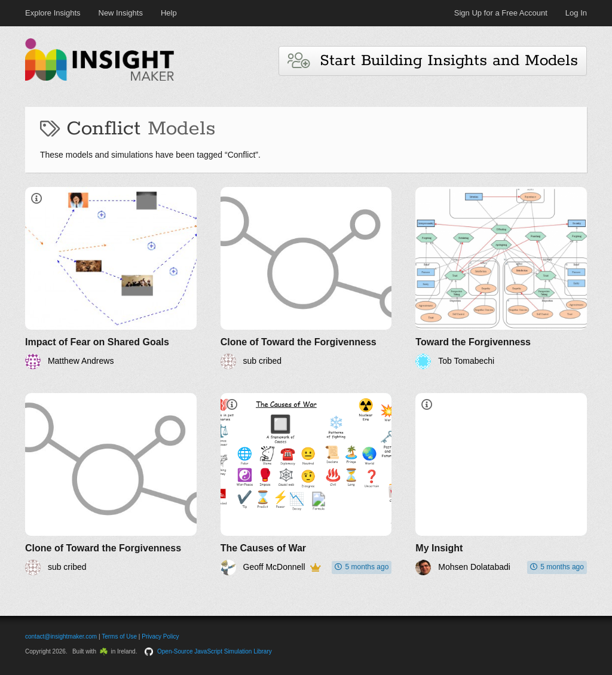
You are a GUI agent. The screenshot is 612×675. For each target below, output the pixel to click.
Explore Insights (53, 12)
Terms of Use (119, 636)
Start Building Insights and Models (432, 60)
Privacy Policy (160, 636)
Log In (576, 12)
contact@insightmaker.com (61, 636)
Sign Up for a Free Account (500, 12)
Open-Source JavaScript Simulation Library (214, 651)
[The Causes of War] (306, 484)
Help (169, 12)
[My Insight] (501, 484)
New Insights (121, 12)
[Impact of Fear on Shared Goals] (111, 278)
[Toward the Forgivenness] (501, 278)
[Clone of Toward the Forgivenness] (306, 278)
